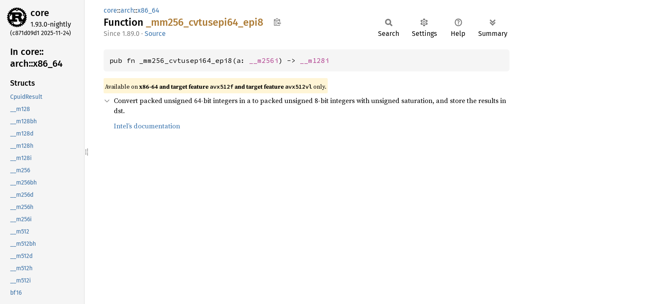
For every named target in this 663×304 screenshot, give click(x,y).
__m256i (264, 60)
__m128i (314, 60)
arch (127, 10)
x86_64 (148, 10)
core (39, 13)
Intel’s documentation (147, 125)
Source (155, 34)
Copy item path (277, 22)
